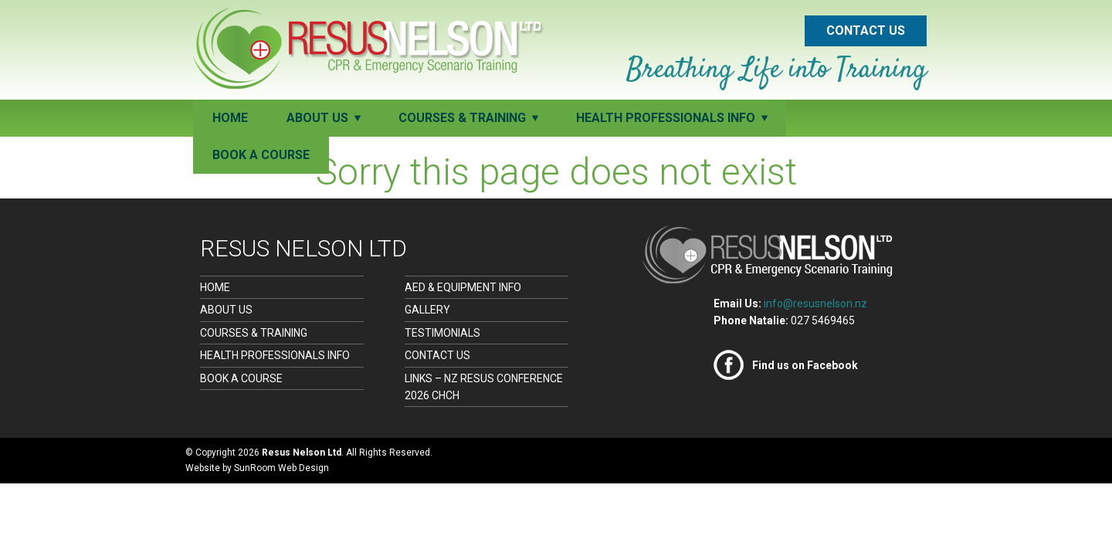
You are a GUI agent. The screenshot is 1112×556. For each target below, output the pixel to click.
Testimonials (442, 333)
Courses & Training (253, 333)
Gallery (427, 309)
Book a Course (261, 154)
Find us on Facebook (805, 365)
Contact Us (865, 30)
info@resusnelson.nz (815, 303)
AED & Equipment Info (463, 287)
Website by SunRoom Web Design (257, 468)
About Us (226, 309)
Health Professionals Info (275, 355)
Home (230, 117)
